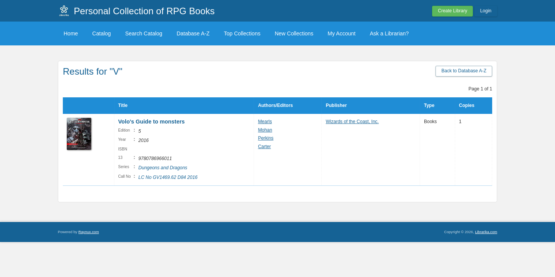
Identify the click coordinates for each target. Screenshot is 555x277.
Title (123, 105)
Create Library (452, 10)
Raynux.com (88, 232)
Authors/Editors (275, 105)
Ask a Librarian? (389, 33)
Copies (466, 105)
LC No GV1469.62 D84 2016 (167, 177)
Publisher (336, 105)
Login (485, 10)
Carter (264, 146)
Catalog (101, 33)
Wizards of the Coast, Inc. (352, 121)
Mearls (265, 121)
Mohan (265, 130)
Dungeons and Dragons (162, 167)
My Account (341, 33)
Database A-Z (193, 33)
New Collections (294, 33)
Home (71, 33)
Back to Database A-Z (463, 70)
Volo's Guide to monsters (151, 121)
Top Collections (242, 33)
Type (429, 105)
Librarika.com (486, 232)
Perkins (265, 138)
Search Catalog (144, 33)
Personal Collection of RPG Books (144, 11)
